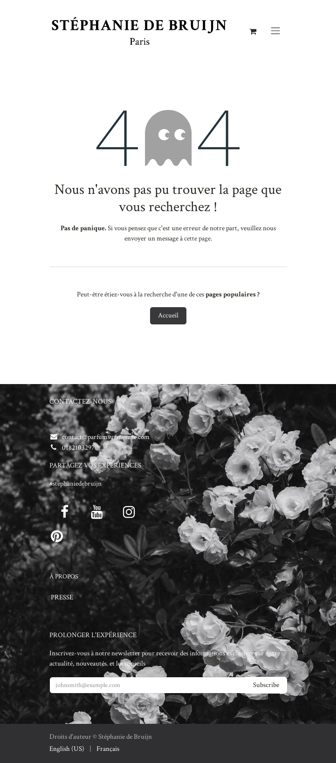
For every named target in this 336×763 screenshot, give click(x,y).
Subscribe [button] (266, 685)
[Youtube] (97, 512)
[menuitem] (66, 749)
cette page (197, 238)
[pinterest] (57, 536)
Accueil (168, 315)
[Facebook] (65, 512)
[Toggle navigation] (275, 31)
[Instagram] (129, 512)
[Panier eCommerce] (253, 30)
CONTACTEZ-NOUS (80, 401)
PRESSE (62, 597)
